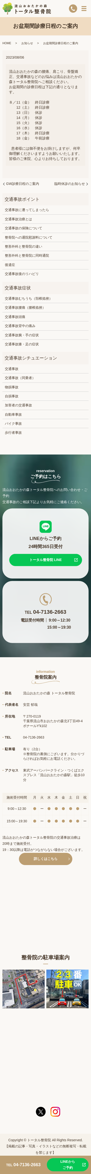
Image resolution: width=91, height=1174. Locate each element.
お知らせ (27, 43)
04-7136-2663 (49, 612)
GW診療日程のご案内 (22, 184)
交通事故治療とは (18, 219)
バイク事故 (13, 423)
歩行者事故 (13, 432)
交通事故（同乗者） (20, 378)
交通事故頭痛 (15, 317)
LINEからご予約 (67, 1165)
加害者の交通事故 (18, 405)
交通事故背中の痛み (20, 326)
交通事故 (11, 369)
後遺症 (10, 265)
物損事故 (11, 387)
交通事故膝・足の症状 (22, 344)
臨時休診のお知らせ (69, 184)
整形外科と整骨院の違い (23, 246)
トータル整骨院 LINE (45, 560)
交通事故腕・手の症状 (22, 335)
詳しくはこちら (46, 859)
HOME (6, 43)
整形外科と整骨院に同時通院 (27, 255)
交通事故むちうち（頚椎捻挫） (28, 298)
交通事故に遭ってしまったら (27, 210)
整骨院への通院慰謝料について (28, 237)
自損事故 (11, 396)
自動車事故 (13, 414)
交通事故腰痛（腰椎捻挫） (25, 307)
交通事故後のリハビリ (22, 274)
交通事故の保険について (23, 228)
